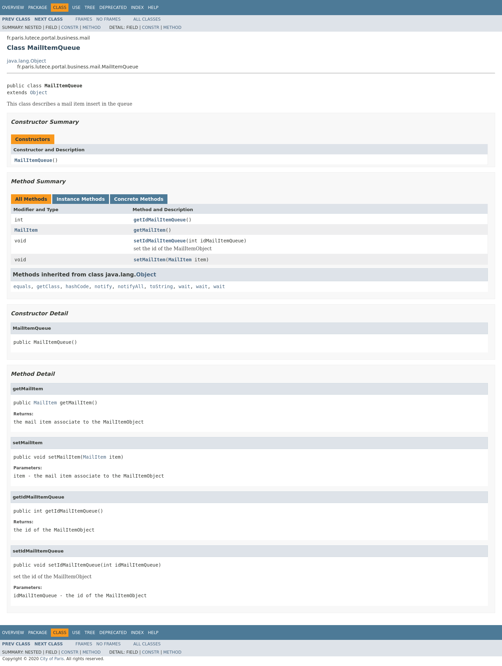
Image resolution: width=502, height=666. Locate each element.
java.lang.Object (26, 61)
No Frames (108, 19)
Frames (84, 19)
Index (137, 7)
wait (184, 286)
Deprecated (113, 7)
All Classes (147, 19)
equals (22, 286)
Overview (13, 7)
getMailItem (150, 230)
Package (37, 7)
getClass (47, 286)
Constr (69, 27)
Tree (90, 7)
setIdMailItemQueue (160, 240)
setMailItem (150, 259)
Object (38, 92)
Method (92, 27)
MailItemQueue (33, 160)
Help (153, 7)
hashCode (77, 286)
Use (76, 7)
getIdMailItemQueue (160, 219)
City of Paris (52, 658)
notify (103, 286)
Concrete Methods (139, 199)
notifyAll (131, 286)
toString (161, 286)
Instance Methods (80, 199)
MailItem (25, 230)
